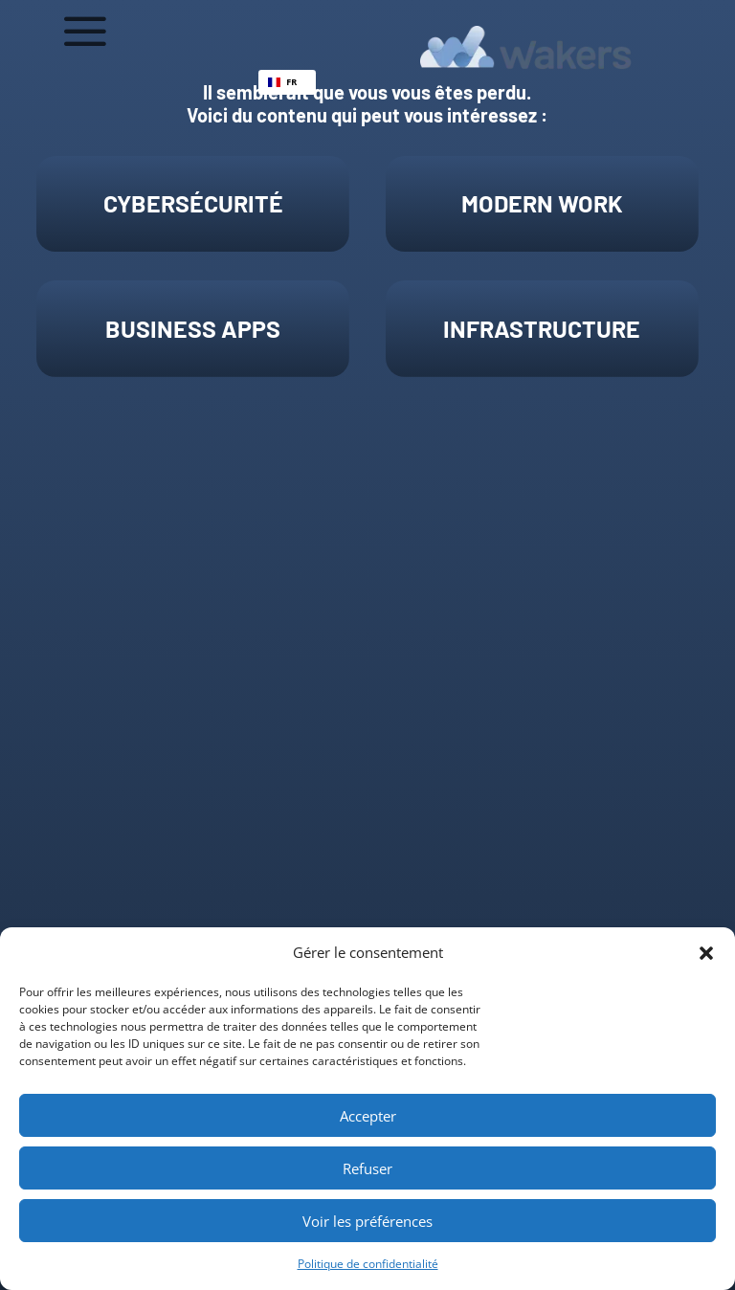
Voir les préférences (367, 1221)
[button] (706, 953)
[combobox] (287, 82)
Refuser (367, 1168)
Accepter (368, 1115)
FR (282, 82)
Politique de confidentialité (368, 1264)
